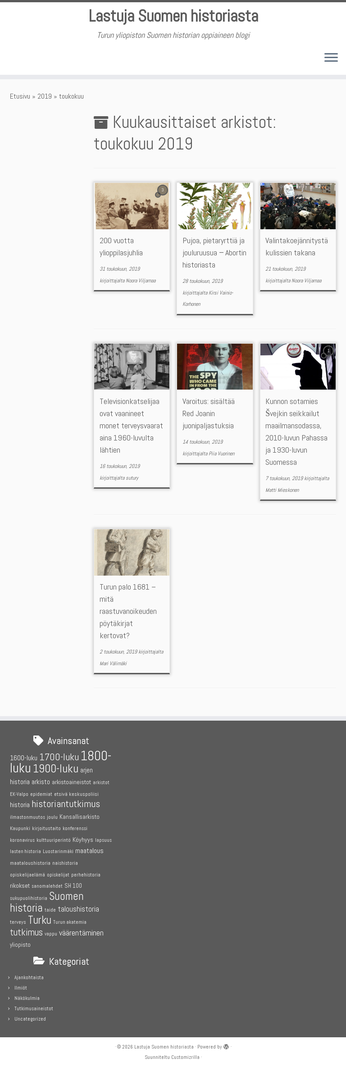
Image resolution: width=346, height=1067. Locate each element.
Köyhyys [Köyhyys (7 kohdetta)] (83, 838)
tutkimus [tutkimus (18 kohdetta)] (26, 931)
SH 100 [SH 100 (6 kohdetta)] (73, 884)
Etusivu (20, 99)
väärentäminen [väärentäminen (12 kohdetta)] (81, 931)
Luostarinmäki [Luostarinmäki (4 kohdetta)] (58, 851)
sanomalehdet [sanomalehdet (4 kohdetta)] (47, 885)
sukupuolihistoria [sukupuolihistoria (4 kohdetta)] (28, 897)
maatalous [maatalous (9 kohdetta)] (89, 849)
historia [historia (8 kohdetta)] (20, 803)
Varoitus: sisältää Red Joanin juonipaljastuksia (208, 416)
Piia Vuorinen (221, 456)
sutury (132, 481)
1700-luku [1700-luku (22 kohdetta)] (59, 755)
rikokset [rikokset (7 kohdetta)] (20, 884)
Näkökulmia (27, 997)
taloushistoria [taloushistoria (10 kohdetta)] (78, 908)
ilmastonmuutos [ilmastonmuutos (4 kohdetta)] (27, 816)
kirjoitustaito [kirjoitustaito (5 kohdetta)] (46, 827)
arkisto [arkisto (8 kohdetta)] (41, 780)
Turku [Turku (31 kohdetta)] (39, 919)
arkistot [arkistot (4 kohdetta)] (101, 781)
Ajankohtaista (29, 976)
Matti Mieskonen (282, 493)
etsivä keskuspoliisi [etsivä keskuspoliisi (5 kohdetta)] (76, 792)
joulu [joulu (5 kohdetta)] (52, 815)
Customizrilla (185, 1056)
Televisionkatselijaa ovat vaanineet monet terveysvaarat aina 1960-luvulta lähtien (131, 428)
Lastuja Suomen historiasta (173, 18)
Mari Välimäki (113, 666)
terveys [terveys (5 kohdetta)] (18, 920)
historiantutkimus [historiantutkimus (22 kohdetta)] (66, 802)
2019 (44, 99)
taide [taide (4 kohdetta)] (50, 909)
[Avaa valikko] (331, 61)
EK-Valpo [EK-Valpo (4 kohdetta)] (19, 793)
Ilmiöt (20, 986)
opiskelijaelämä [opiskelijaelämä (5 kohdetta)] (27, 873)
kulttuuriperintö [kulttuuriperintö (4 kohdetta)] (53, 839)
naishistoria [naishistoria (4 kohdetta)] (65, 862)
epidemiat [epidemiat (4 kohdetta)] (41, 793)
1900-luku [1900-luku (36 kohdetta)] (55, 767)
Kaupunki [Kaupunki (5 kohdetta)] (20, 827)
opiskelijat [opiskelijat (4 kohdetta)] (58, 873)
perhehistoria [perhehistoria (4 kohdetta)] (85, 873)
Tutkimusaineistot (33, 1007)
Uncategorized (30, 1017)
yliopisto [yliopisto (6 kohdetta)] (20, 943)
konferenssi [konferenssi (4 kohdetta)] (75, 827)
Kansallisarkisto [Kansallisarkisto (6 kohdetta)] (79, 815)
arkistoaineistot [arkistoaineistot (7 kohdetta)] (71, 780)
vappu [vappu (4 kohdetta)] (51, 932)
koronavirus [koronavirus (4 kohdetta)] (22, 839)
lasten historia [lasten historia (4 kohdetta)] (25, 851)
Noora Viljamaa (140, 283)
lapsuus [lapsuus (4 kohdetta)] (103, 839)
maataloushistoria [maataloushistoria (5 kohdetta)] (30, 861)
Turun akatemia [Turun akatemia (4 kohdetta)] (69, 921)
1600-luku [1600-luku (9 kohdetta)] (23, 756)
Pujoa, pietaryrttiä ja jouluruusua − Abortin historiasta (214, 256)
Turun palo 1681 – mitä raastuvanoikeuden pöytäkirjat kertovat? (128, 614)
